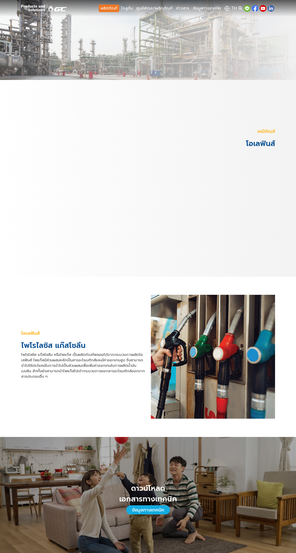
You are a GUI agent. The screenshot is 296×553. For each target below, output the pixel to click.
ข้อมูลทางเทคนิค (207, 8)
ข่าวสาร (182, 8)
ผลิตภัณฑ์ (109, 8)
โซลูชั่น (127, 8)
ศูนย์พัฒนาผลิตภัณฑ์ (154, 8)
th (231, 8)
